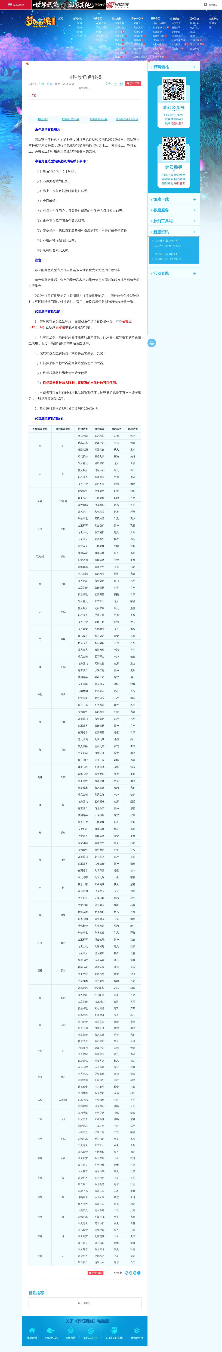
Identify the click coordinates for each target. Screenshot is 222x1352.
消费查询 (176, 27)
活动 (79, 31)
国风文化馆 (159, 36)
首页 (60, 18)
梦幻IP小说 (159, 44)
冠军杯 (137, 53)
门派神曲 (158, 40)
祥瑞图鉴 (121, 53)
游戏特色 (119, 27)
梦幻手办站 (159, 57)
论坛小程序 (197, 44)
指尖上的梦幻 (159, 23)
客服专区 (212, 25)
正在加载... (85, 1303)
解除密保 (176, 36)
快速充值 (176, 23)
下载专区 (97, 18)
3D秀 (118, 57)
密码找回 (176, 31)
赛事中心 (137, 18)
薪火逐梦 (157, 31)
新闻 (79, 23)
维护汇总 (81, 36)
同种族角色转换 (98, 119)
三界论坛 (196, 40)
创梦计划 (194, 27)
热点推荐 (210, 4)
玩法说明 (119, 23)
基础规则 (43, 119)
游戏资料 (116, 18)
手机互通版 (101, 27)
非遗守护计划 (161, 27)
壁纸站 (118, 61)
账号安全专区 (178, 40)
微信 (192, 31)
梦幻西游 (40, 21)
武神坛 (137, 23)
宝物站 (119, 48)
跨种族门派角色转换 (127, 119)
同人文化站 (158, 53)
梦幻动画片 (158, 48)
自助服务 (174, 18)
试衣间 (119, 31)
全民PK (137, 48)
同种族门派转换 (70, 119)
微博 (192, 36)
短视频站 (194, 48)
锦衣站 (119, 40)
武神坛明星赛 (140, 57)
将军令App (101, 40)
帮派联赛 (138, 31)
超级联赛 (139, 36)
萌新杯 (138, 40)
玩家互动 (194, 18)
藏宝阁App (101, 36)
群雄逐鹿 (139, 44)
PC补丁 (99, 31)
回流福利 (177, 48)
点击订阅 (133, 83)
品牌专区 (155, 18)
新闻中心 (77, 18)
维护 (79, 27)
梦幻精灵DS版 (179, 44)
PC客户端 (101, 23)
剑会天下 (138, 27)
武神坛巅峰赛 (142, 61)
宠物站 (119, 44)
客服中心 (213, 18)
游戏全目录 (16, 5)
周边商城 (157, 61)
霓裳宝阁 (121, 36)
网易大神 (194, 23)
